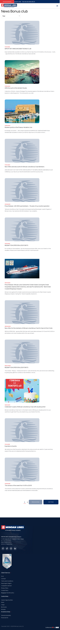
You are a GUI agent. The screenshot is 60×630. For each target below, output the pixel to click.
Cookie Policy (4, 590)
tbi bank (3, 609)
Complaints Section (6, 585)
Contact (3, 578)
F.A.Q (2, 576)
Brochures (4, 607)
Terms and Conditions (7, 581)
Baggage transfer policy (7, 593)
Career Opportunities (7, 600)
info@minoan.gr (7, 542)
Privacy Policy (4, 588)
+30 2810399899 (7, 541)
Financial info (4, 617)
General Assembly (6, 615)
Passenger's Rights (6, 583)
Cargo (3, 604)
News (2, 602)
